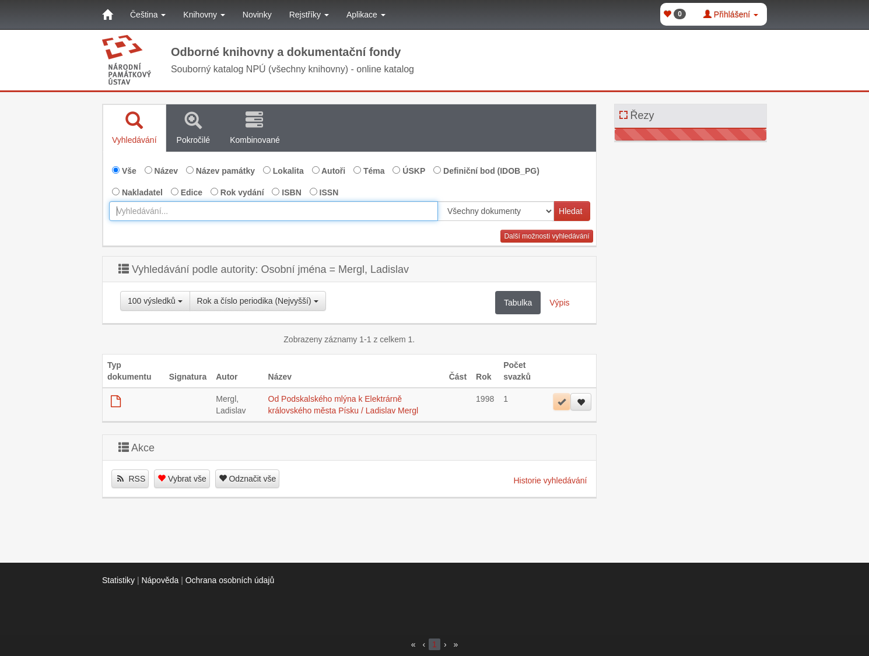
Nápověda (159, 580)
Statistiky (118, 580)
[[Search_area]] (495, 211)
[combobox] (273, 211)
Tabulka (518, 302)
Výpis (559, 302)
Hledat (570, 211)
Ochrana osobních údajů (230, 580)
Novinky (257, 14)
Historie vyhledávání (550, 480)
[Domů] (107, 14)
